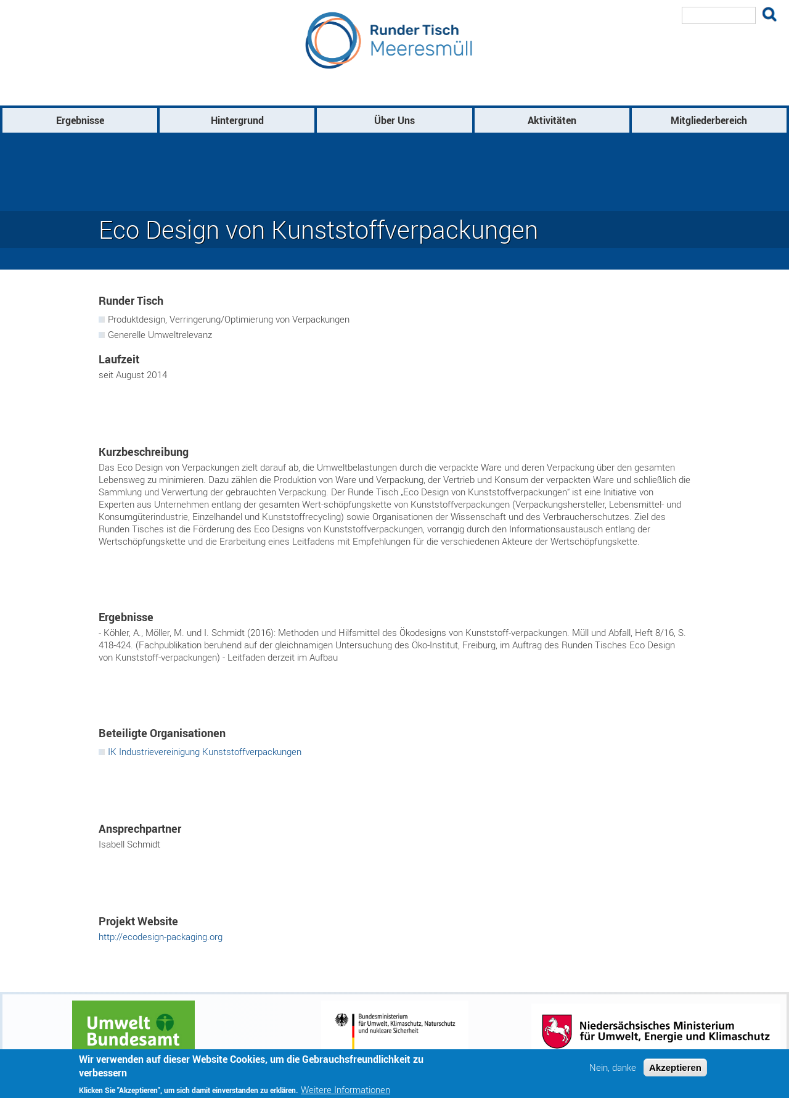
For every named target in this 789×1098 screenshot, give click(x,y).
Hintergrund (237, 120)
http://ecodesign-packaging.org (161, 936)
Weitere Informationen (345, 1090)
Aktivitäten (552, 120)
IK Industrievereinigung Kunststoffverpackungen (204, 751)
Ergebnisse (80, 120)
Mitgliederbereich (709, 120)
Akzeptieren (675, 1067)
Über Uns (394, 120)
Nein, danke (612, 1067)
